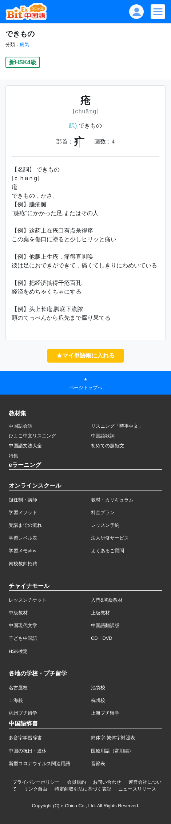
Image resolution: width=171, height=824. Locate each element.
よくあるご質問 (107, 550)
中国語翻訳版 (105, 625)
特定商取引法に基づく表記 (83, 789)
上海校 (16, 700)
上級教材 (100, 612)
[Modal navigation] (158, 11)
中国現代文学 (23, 625)
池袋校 (98, 687)
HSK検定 (18, 651)
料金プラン (103, 512)
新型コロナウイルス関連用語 (39, 763)
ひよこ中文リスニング (32, 436)
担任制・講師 (23, 499)
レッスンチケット (28, 600)
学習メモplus (22, 550)
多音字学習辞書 (25, 737)
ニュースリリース (137, 789)
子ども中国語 (23, 638)
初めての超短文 (107, 445)
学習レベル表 (23, 538)
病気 (24, 44)
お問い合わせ (107, 782)
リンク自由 (35, 789)
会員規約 (76, 782)
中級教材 (18, 612)
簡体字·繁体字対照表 (113, 737)
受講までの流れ (25, 525)
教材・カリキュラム (112, 499)
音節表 (98, 763)
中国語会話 (20, 426)
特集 (13, 456)
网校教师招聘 (23, 563)
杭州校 (98, 700)
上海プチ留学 (105, 713)
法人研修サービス (110, 538)
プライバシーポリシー (36, 782)
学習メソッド (23, 512)
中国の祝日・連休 (28, 751)
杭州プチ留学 (23, 713)
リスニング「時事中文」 (117, 426)
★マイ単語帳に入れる (85, 355)
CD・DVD (101, 638)
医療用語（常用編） (112, 751)
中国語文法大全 (25, 445)
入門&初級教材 (107, 600)
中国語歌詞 (103, 436)
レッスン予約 (105, 525)
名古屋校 (18, 687)
